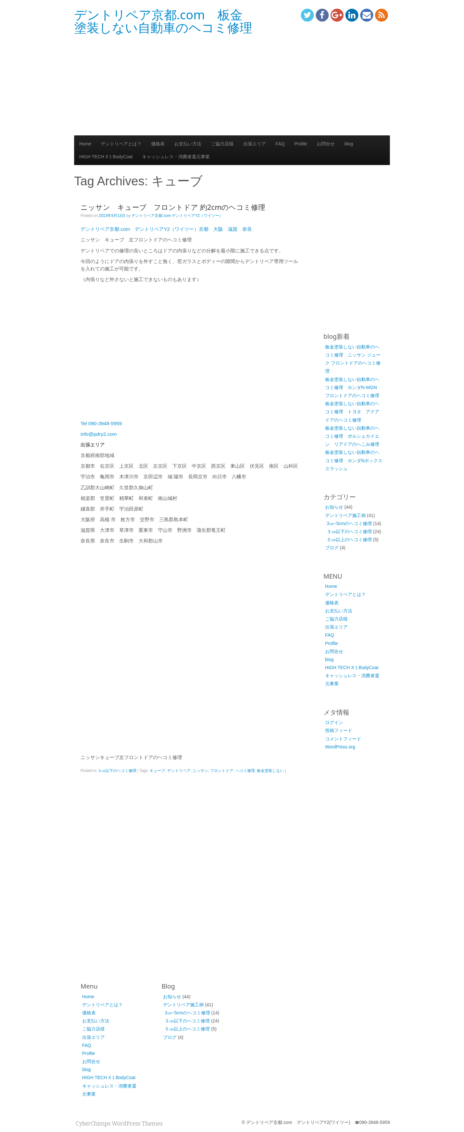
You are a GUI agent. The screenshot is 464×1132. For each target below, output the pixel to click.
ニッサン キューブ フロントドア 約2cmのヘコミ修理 (173, 207)
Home (85, 143)
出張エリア (254, 143)
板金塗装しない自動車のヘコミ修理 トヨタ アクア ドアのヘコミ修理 (354, 411)
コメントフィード (343, 738)
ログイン (334, 722)
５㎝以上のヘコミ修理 (349, 539)
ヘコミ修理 (245, 770)
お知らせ (334, 507)
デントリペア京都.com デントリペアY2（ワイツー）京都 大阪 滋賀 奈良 (166, 229)
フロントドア (221, 770)
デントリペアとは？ (121, 143)
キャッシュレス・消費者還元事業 (176, 156)
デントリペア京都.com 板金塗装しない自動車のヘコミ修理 (163, 21)
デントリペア (178, 770)
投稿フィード (338, 730)
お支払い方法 (187, 143)
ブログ (332, 547)
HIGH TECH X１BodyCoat (105, 156)
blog (348, 143)
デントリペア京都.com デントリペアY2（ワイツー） (177, 215)
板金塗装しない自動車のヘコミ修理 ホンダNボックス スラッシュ (356, 460)
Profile (300, 143)
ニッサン (200, 770)
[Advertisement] (232, 85)
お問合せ (326, 143)
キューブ (157, 770)
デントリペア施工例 (345, 515)
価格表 (158, 143)
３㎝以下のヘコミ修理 (117, 770)
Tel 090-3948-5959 (101, 423)
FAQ (280, 143)
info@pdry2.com (99, 434)
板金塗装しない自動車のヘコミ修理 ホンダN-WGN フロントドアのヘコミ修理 (353, 387)
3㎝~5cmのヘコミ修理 (349, 523)
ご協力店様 (222, 143)
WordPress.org (340, 746)
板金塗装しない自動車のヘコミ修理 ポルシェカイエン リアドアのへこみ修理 (352, 436)
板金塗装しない (270, 770)
